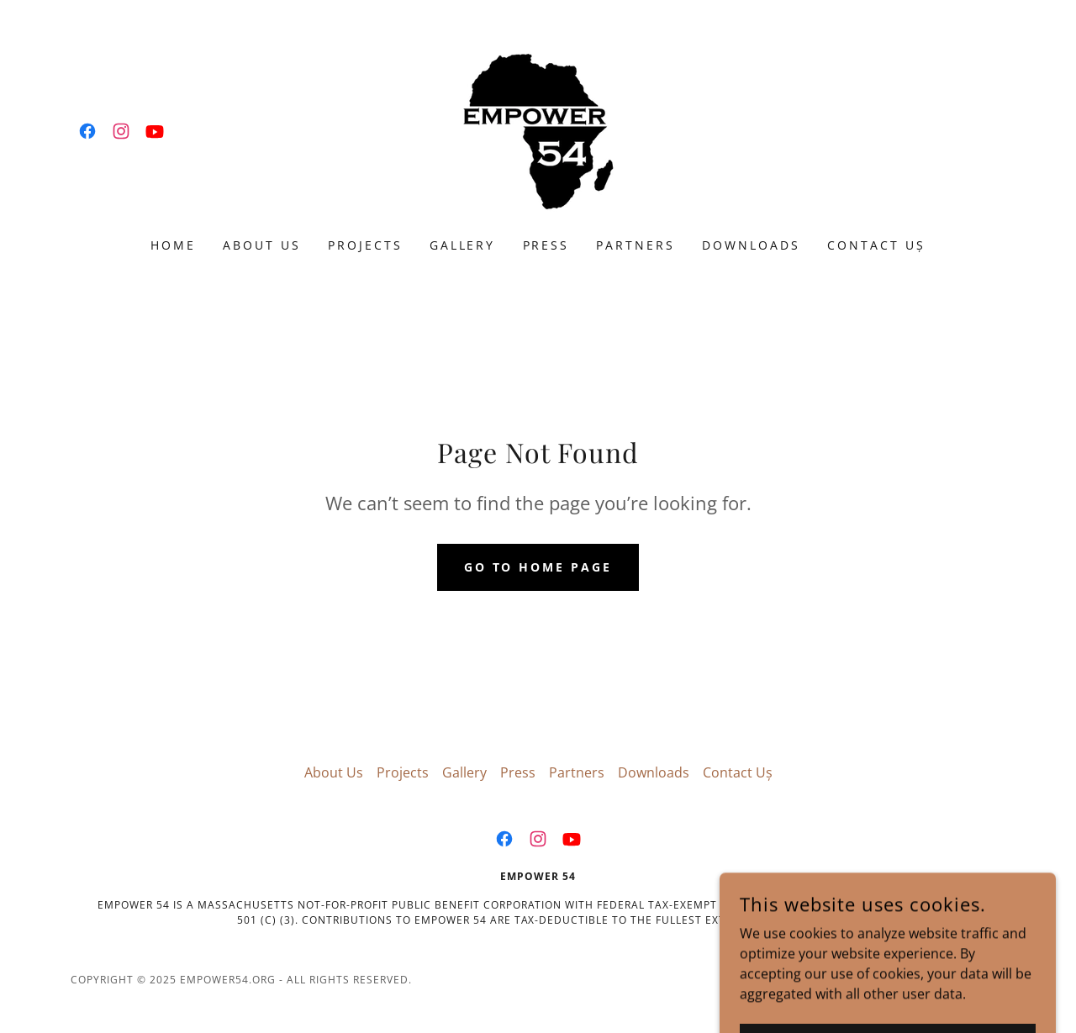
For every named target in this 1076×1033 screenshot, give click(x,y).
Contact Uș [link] (876, 245)
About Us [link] (262, 245)
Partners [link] (635, 245)
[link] (87, 131)
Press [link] (546, 245)
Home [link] (173, 245)
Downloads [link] (751, 245)
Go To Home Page (538, 567)
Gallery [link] (463, 245)
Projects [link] (365, 245)
